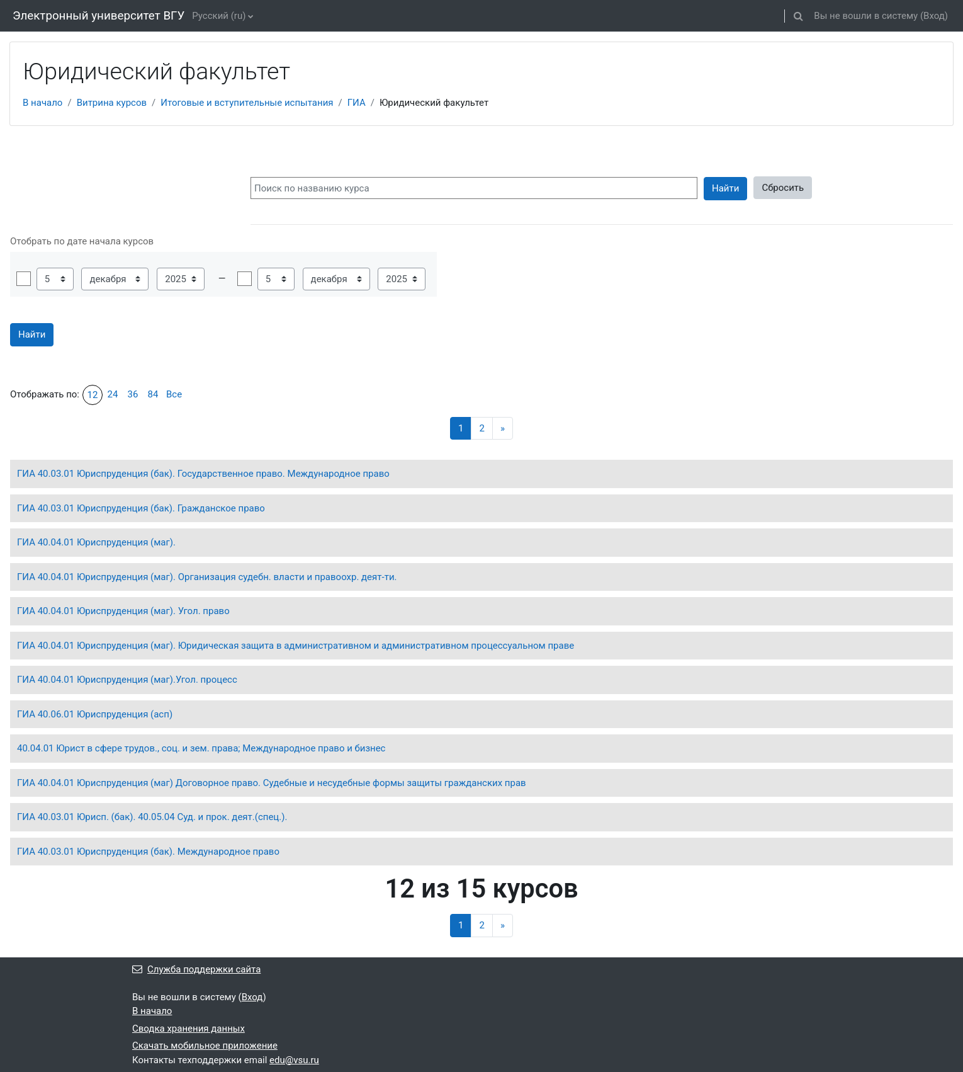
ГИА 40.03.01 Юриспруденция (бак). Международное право (148, 851)
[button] (798, 16)
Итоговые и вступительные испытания (246, 102)
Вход (934, 15)
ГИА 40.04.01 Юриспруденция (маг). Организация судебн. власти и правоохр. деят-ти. (207, 577)
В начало (42, 102)
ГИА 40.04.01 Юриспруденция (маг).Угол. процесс (127, 679)
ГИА (356, 102)
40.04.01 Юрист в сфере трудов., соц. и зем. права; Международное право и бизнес (201, 748)
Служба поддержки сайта (196, 969)
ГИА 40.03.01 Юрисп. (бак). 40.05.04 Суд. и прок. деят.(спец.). (152, 817)
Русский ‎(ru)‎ (218, 15)
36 (133, 394)
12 (92, 395)
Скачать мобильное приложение (205, 1045)
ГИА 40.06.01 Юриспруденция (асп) (94, 714)
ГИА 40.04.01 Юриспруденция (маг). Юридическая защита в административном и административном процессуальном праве (295, 645)
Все (174, 394)
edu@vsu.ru (294, 1060)
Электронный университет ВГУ (98, 16)
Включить (23, 278)
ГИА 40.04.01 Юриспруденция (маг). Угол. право (123, 611)
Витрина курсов (112, 102)
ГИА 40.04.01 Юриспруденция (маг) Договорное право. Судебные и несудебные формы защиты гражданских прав (271, 783)
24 (113, 394)
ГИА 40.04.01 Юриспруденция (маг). (96, 542)
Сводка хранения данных (188, 1028)
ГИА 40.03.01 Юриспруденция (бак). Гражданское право (141, 508)
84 (153, 394)
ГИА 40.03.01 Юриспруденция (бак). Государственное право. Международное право (203, 473)
